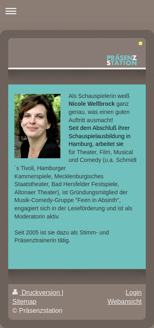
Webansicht (125, 301)
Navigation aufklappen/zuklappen (77, 11)
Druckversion (37, 292)
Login (134, 292)
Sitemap (24, 301)
